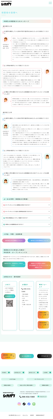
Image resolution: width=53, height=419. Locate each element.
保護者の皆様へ (45, 385)
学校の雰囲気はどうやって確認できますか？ (15, 218)
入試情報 (45, 372)
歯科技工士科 (32, 372)
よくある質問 (26, 356)
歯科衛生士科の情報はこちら (13, 240)
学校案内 (4, 372)
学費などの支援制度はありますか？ (13, 224)
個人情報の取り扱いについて (14, 414)
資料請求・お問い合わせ (7, 356)
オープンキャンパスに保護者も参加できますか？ (17, 205)
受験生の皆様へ (7, 385)
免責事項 (32, 414)
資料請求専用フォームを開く (42, 324)
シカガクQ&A (12, 379)
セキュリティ (25, 414)
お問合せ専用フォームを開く (43, 314)
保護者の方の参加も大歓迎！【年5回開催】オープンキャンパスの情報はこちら (38, 265)
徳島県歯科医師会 (40, 414)
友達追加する (9, 297)
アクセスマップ (42, 396)
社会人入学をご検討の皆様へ (26, 385)
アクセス (43, 356)
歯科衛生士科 (17, 372)
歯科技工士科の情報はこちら (38, 240)
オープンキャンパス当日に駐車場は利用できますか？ (18, 211)
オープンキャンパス (39, 379)
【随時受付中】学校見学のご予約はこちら (13, 264)
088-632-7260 (27, 396)
